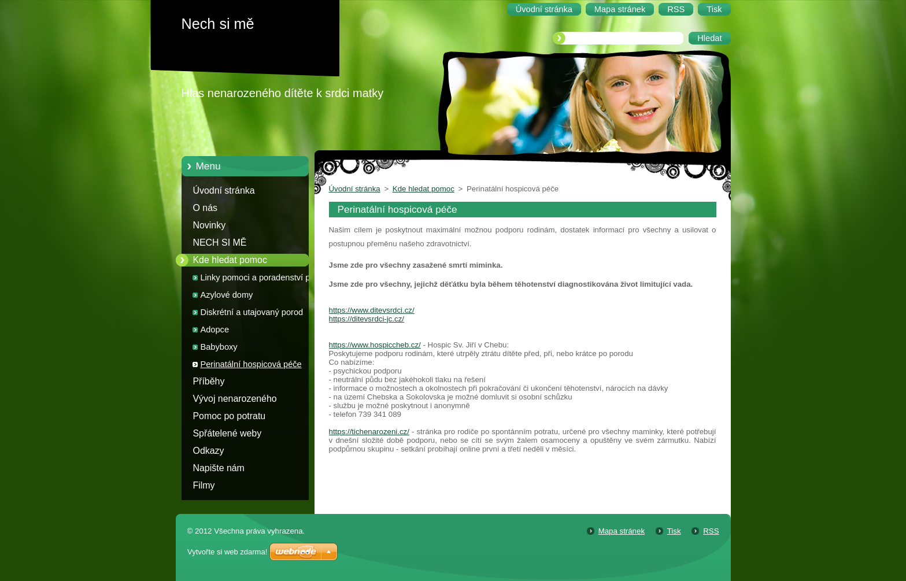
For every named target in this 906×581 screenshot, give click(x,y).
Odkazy (208, 451)
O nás (205, 208)
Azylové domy (227, 294)
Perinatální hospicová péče (251, 364)
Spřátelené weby (227, 433)
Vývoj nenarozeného (235, 399)
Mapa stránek (621, 531)
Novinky (209, 225)
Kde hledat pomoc (230, 260)
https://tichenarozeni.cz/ (369, 431)
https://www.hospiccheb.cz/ (375, 345)
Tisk (674, 531)
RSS (711, 531)
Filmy (204, 485)
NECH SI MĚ (220, 242)
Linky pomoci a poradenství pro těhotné (259, 279)
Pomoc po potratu (229, 416)
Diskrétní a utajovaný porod (252, 312)
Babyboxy (219, 346)
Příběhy (209, 381)
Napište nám (219, 468)
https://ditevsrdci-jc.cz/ (366, 318)
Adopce (215, 329)
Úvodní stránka (224, 190)
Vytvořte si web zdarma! (227, 551)
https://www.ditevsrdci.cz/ (372, 310)
